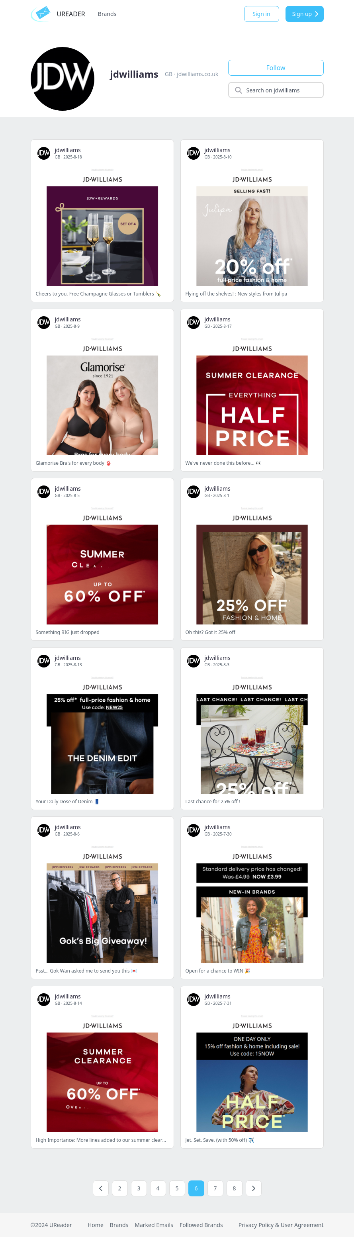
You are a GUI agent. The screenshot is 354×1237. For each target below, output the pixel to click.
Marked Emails (154, 1225)
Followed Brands (201, 1225)
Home (96, 1225)
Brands (107, 14)
